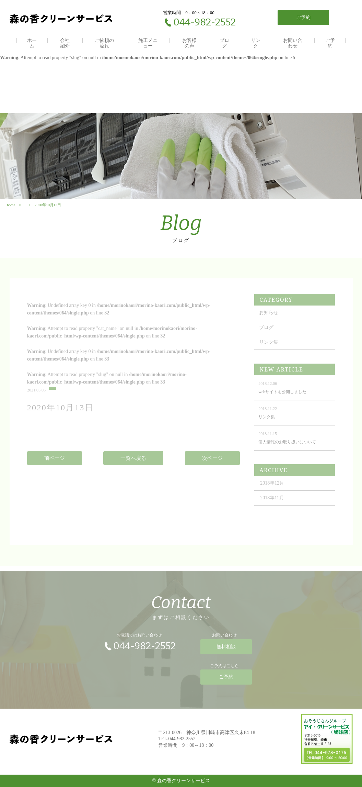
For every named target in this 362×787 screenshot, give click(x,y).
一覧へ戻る (133, 464)
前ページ (54, 464)
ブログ (224, 43)
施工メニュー (147, 43)
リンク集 (268, 348)
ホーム (32, 43)
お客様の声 (189, 43)
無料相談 (226, 649)
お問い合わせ (292, 43)
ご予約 (330, 43)
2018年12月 (272, 489)
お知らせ (268, 319)
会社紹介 (65, 43)
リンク (255, 43)
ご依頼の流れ (104, 43)
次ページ (212, 464)
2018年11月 (272, 504)
